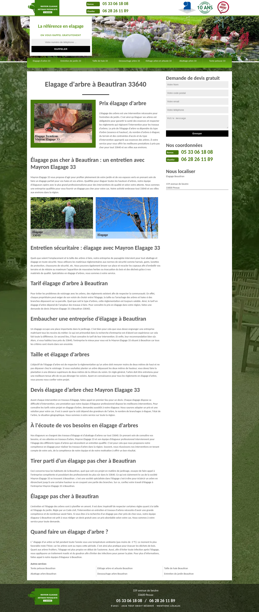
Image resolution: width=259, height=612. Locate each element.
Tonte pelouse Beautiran (43, 568)
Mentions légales (169, 606)
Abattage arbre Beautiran (43, 573)
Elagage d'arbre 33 (41, 60)
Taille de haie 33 (100, 60)
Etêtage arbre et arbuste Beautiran (115, 568)
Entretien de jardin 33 (71, 60)
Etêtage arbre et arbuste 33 (159, 60)
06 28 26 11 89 (115, 10)
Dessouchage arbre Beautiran (112, 573)
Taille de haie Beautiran (176, 568)
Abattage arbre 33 (187, 60)
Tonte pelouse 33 (217, 60)
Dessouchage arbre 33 (129, 60)
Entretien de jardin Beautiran (179, 573)
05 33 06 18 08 (115, 3)
